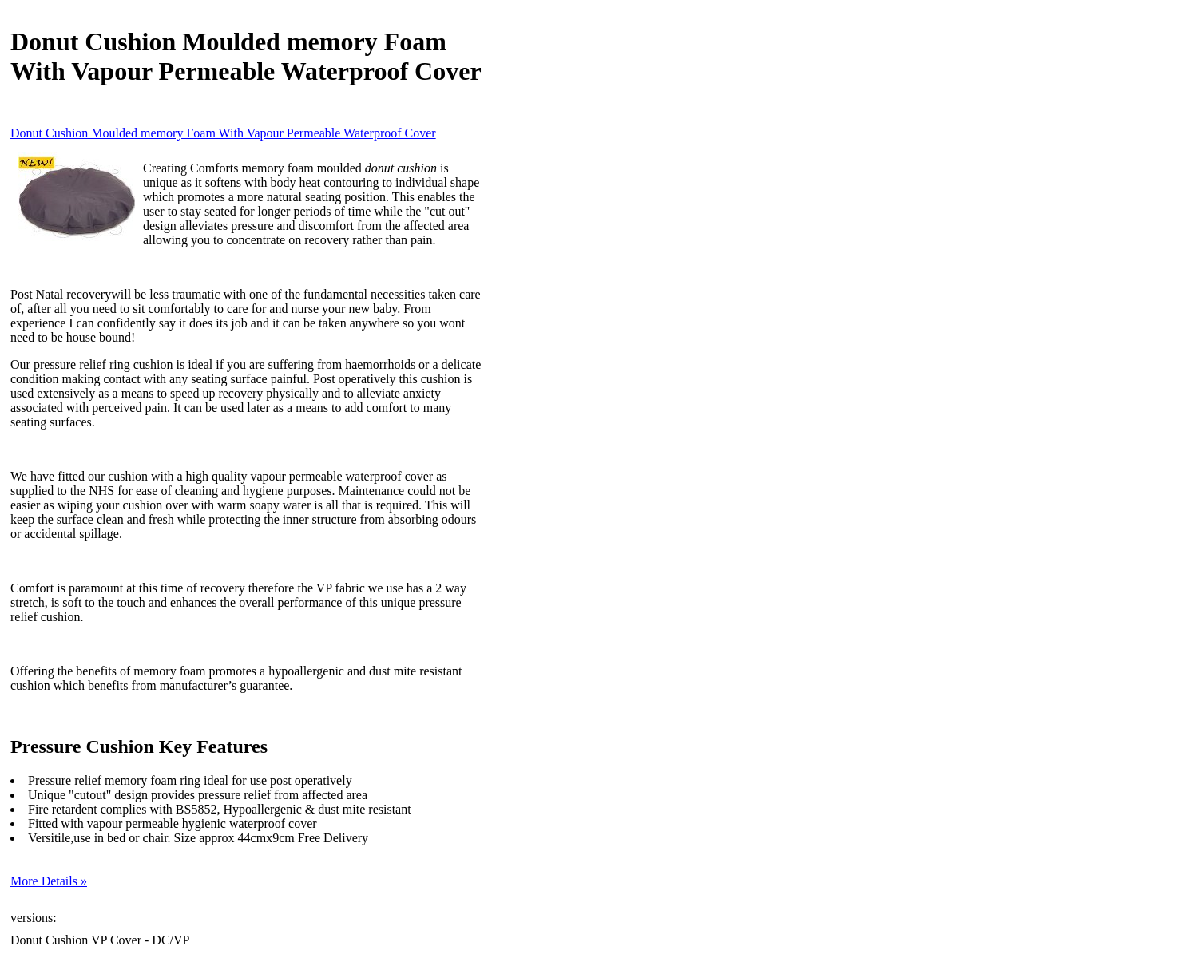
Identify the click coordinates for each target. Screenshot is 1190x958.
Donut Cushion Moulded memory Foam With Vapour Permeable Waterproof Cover (223, 133)
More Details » (48, 881)
